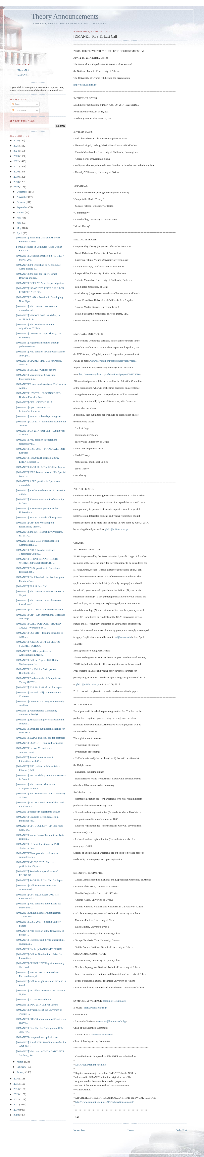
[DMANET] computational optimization (37, 1037)
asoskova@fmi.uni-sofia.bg (111, 1021)
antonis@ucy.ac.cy (102, 1034)
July (19, 217)
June (19, 222)
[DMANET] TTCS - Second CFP (33, 999)
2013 (16, 1094)
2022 (16, 161)
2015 (16, 1083)
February (22, 1066)
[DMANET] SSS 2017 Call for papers (36, 369)
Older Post (181, 1130)
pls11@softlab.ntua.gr (116, 529)
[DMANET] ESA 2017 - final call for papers (39, 687)
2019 (16, 176)
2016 (16, 1078)
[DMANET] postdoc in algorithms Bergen (38, 811)
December (22, 191)
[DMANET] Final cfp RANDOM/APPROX (39, 948)
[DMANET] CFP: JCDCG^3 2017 (34, 402)
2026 (16, 140)
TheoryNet (23, 70)
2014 (16, 1088)
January (21, 1071)
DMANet (22, 74)
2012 (16, 1099)
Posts (16, 104)
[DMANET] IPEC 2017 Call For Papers (37, 1004)
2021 (16, 166)
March (20, 1061)
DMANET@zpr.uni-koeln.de (90, 1064)
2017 (16, 187)
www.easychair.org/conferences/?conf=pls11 (113, 360)
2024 (16, 150)
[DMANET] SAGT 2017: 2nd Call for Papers (39, 880)
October (21, 202)
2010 (16, 1109)
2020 (16, 171)
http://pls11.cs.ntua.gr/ (84, 84)
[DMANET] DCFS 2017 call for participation (40, 282)
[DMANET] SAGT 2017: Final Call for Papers (40, 466)
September (22, 207)
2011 (16, 1104)
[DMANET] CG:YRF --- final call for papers (39, 742)
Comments (19, 110)
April (20, 233)
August (21, 212)
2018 (16, 181)
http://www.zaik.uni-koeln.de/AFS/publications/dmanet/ (104, 1101)
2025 (16, 145)
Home (131, 1130)
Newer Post (79, 1130)
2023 (16, 155)
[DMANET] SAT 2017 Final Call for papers (39, 517)
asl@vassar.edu (123, 637)
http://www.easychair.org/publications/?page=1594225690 (109, 374)
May (19, 227)
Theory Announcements (64, 16)
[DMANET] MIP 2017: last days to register (38, 416)
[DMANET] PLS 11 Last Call (31, 586)
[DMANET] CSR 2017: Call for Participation (39, 609)
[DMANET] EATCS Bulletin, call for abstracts (40, 737)
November (22, 196)
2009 (16, 1114)
